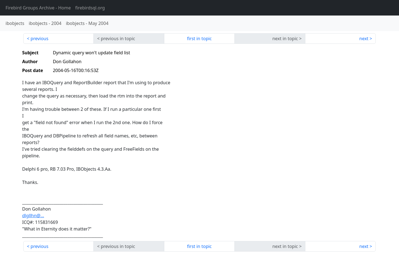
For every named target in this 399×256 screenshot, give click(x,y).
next (364, 38)
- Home (38, 8)
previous (39, 38)
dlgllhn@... (33, 216)
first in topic (199, 38)
